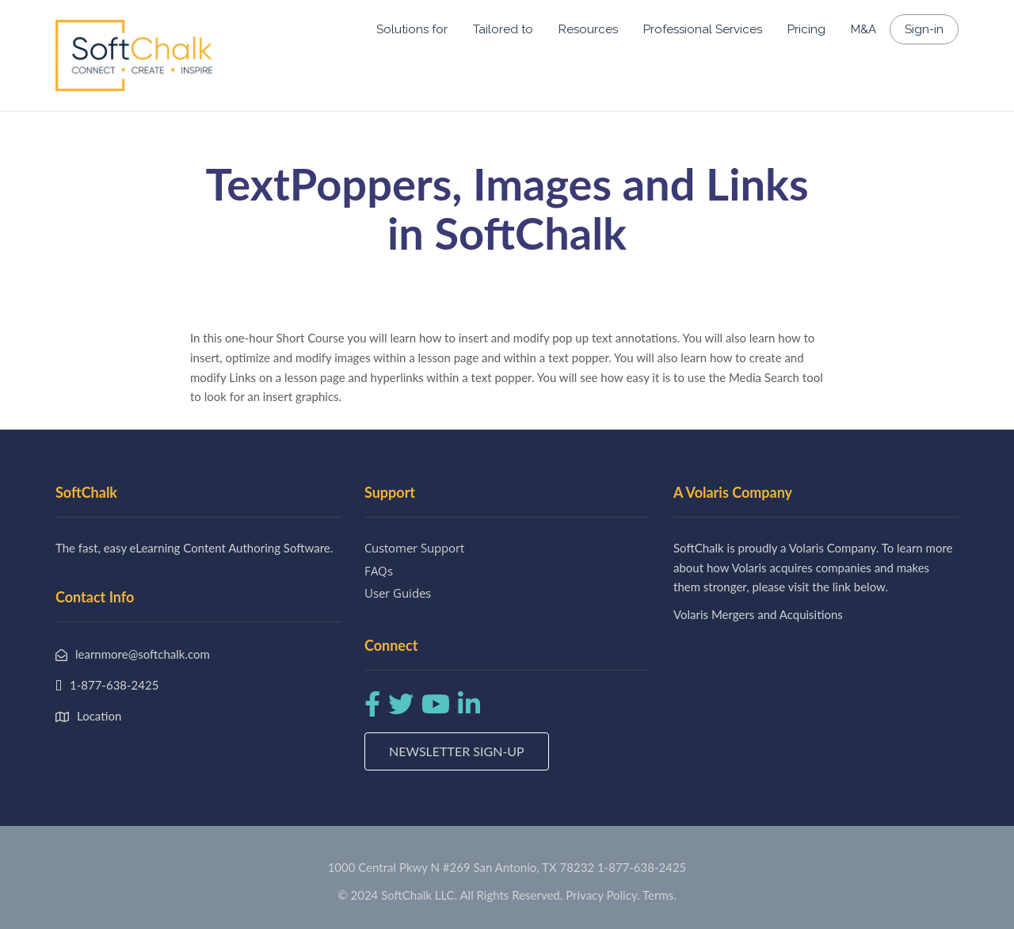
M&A (863, 29)
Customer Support (414, 548)
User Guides (397, 593)
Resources (588, 29)
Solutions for (412, 29)
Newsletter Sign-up (456, 751)
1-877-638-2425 (641, 867)
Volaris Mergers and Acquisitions (758, 614)
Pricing (806, 29)
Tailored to (503, 29)
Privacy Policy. (603, 895)
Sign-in (924, 29)
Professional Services (702, 29)
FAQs (378, 571)
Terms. (659, 895)
